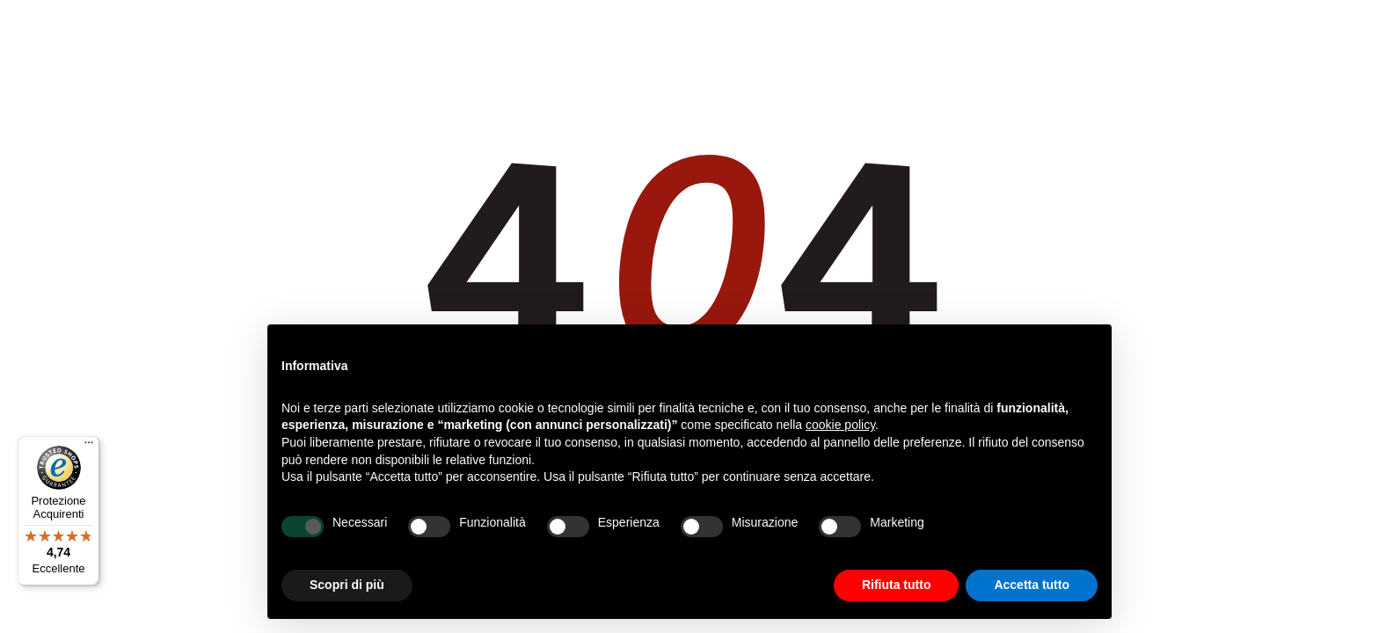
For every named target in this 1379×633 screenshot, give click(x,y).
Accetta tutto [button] (1031, 585)
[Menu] (88, 446)
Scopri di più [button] (347, 585)
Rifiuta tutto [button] (896, 585)
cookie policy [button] (840, 425)
